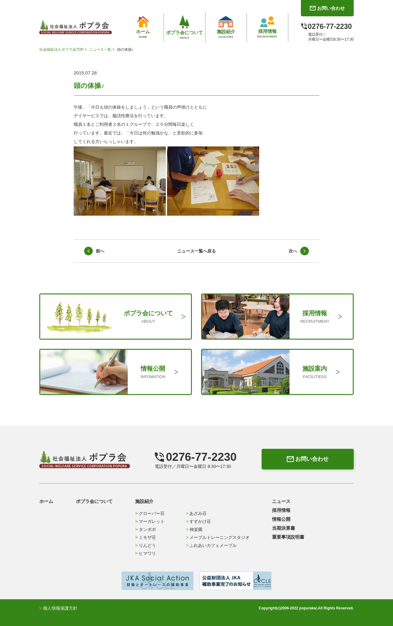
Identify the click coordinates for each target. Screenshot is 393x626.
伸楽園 (194, 529)
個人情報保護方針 (58, 608)
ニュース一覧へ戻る (196, 251)
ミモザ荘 (145, 537)
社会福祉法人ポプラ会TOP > (63, 49)
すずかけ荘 (198, 521)
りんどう (145, 545)
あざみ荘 (196, 513)
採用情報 (281, 510)
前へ (100, 251)
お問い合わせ (308, 459)
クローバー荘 (149, 513)
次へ (293, 251)
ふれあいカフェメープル (211, 545)
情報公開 (281, 519)
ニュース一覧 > (102, 49)
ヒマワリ (145, 553)
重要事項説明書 (288, 537)
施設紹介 (144, 501)
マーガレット (149, 521)
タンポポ (145, 529)
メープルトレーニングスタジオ (218, 537)
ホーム (46, 501)
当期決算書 (283, 528)
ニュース (281, 501)
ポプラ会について (94, 501)
